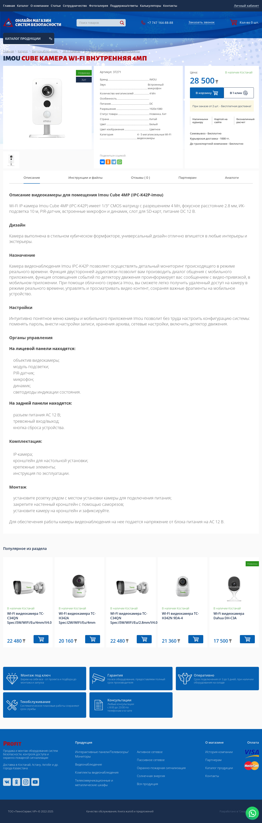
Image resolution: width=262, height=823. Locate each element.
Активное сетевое (150, 752)
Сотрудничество (75, 6)
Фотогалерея (98, 6)
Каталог (22, 6)
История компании (219, 752)
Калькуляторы (150, 6)
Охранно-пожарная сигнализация (161, 768)
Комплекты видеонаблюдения (97, 772)
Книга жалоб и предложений (136, 811)
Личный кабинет (246, 6)
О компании (39, 6)
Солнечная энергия (151, 776)
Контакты (170, 6)
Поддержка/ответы (124, 6)
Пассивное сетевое (151, 760)
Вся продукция (147, 784)
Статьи (56, 6)
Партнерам (213, 760)
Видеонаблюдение (88, 764)
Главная (9, 6)
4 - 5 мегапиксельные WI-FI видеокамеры (154, 136)
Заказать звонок (202, 22)
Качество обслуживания (101, 811)
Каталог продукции (219, 768)
